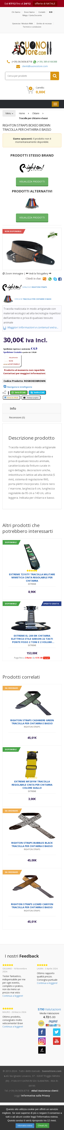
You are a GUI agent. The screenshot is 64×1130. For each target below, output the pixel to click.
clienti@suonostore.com (35, 66)
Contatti (41, 12)
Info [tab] (13, 408)
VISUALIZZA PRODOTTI (32, 181)
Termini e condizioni (32, 27)
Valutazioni (49, 1009)
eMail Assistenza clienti (44, 1090)
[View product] (17, 386)
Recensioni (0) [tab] (17, 417)
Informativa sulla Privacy (35, 1095)
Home (22, 113)
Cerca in (26, 299)
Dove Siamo (29, 12)
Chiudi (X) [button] (42, 1125)
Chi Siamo (16, 12)
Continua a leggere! (12, 995)
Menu (8, 113)
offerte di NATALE (45, 3)
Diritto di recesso (44, 23)
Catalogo (24, 287)
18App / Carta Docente (32, 15)
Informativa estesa (25, 1126)
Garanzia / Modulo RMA (22, 23)
